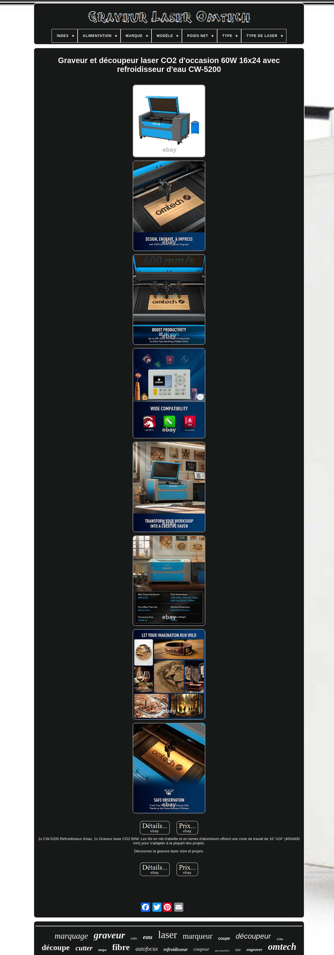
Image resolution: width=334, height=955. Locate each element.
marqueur (197, 936)
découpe (56, 947)
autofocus (146, 949)
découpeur (253, 936)
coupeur (201, 949)
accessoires (222, 950)
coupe (224, 938)
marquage (71, 935)
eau (147, 936)
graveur (109, 935)
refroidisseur (176, 949)
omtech (282, 947)
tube (134, 938)
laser (167, 934)
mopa (102, 950)
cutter (84, 948)
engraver (254, 949)
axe (238, 950)
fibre (121, 947)
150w (280, 939)
